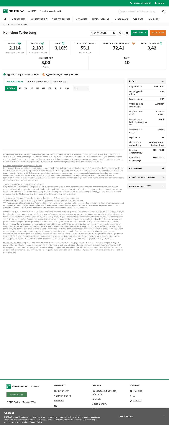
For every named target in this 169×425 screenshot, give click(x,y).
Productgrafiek (15, 82)
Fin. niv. (82, 52)
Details (146, 81)
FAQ (56, 405)
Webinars (138, 19)
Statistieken (146, 169)
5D (26, 88)
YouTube (136, 390)
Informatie (121, 19)
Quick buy (157, 33)
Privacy (95, 408)
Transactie (139, 33)
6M (43, 88)
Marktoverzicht (39, 19)
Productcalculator (38, 82)
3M (37, 88)
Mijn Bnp (154, 19)
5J (61, 88)
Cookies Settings (16, 395)
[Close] (165, 418)
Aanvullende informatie (146, 177)
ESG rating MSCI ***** (146, 186)
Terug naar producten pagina (16, 24)
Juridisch (96, 398)
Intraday (11, 88)
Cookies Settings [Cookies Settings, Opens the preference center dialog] (126, 417)
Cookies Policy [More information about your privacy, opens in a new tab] (35, 423)
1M (31, 88)
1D (20, 88)
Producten (18, 19)
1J (56, 88)
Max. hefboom (46, 58)
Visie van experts (61, 19)
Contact (135, 400)
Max (67, 88)
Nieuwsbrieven (61, 390)
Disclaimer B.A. (99, 403)
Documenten (59, 82)
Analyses (81, 19)
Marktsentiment (100, 19)
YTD (50, 88)
